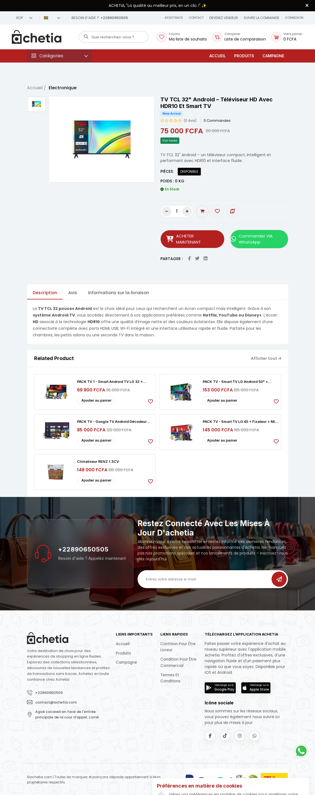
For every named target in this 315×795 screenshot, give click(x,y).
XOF (24, 18)
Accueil (217, 55)
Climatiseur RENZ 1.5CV (98, 460)
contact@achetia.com (56, 701)
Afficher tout (266, 357)
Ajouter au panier (96, 399)
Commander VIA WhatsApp (250, 238)
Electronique (62, 88)
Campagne (273, 55)
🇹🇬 (52, 18)
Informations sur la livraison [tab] (118, 291)
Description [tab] (45, 291)
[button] (195, 18)
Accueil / (36, 88)
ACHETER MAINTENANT (192, 238)
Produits (244, 55)
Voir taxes (169, 140)
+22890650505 (83, 548)
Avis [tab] (72, 291)
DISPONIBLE (189, 171)
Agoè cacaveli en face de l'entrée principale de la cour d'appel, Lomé (67, 713)
